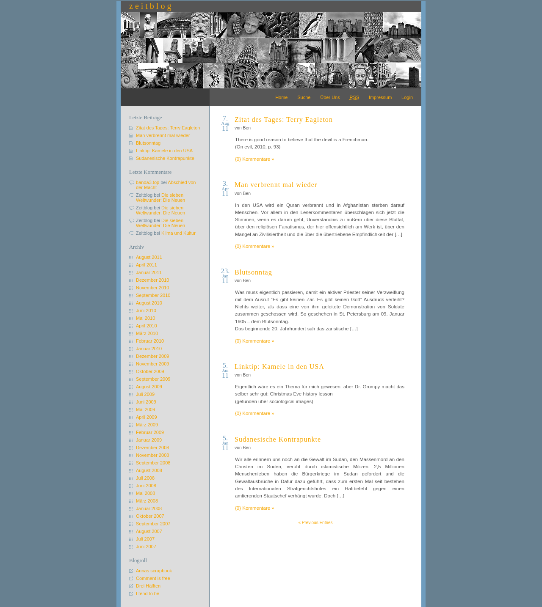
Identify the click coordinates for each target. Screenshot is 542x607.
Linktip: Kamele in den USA (279, 366)
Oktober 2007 (150, 516)
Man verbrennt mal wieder (276, 184)
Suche (303, 97)
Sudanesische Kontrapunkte (278, 439)
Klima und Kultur (178, 233)
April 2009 (146, 417)
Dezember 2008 (152, 447)
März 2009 (147, 424)
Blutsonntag (253, 272)
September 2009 (153, 379)
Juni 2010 (146, 310)
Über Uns (330, 97)
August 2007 (149, 531)
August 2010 (149, 302)
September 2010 (153, 295)
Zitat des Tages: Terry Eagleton (284, 119)
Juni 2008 (146, 485)
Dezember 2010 (152, 280)
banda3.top (147, 182)
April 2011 (146, 264)
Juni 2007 (146, 546)
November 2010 (152, 287)
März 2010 (147, 333)
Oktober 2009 (150, 371)
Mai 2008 (145, 493)
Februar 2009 (150, 432)
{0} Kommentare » (254, 159)
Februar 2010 (150, 340)
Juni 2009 (146, 401)
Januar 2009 (149, 439)
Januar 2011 (149, 272)
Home (281, 97)
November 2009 (152, 363)
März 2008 (147, 500)
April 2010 (146, 325)
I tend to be (147, 593)
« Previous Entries (315, 522)
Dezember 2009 (152, 356)
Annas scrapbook (154, 570)
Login (407, 97)
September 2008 (153, 462)
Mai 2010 (145, 318)
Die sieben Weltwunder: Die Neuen (160, 197)
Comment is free (153, 578)
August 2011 (149, 257)
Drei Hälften (148, 585)
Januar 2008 (149, 508)
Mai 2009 (145, 409)
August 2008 (149, 470)
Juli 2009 (145, 394)
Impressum (380, 97)
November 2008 (152, 455)
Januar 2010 (149, 348)
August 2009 (149, 386)
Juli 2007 (145, 538)
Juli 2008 (145, 478)
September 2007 (153, 523)
